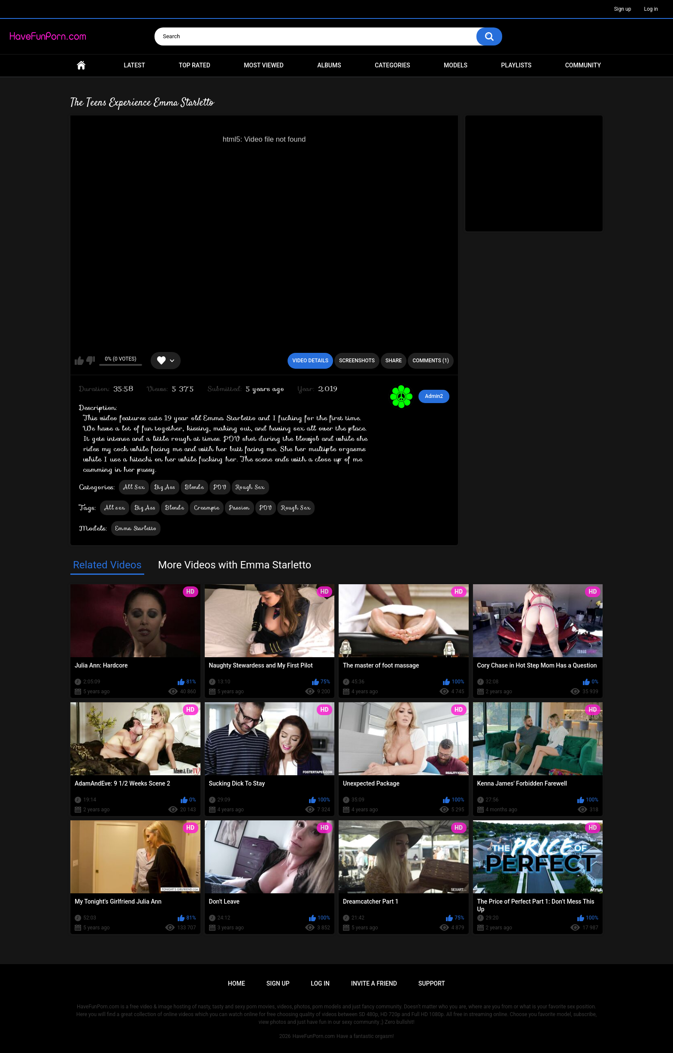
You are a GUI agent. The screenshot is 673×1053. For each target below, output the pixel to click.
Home (81, 65)
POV (220, 487)
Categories (392, 65)
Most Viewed (263, 65)
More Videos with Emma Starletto (234, 565)
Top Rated (194, 65)
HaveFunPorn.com (313, 1036)
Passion (239, 508)
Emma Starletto (135, 528)
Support (431, 983)
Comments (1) (430, 361)
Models (455, 65)
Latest (135, 65)
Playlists (516, 65)
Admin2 (434, 396)
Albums (329, 65)
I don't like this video (90, 360)
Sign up (622, 9)
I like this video (79, 360)
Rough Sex (250, 487)
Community (583, 65)
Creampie (206, 508)
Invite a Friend (374, 983)
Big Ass (165, 487)
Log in (651, 9)
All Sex (134, 487)
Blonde (194, 487)
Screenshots (357, 361)
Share (393, 361)
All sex (114, 508)
